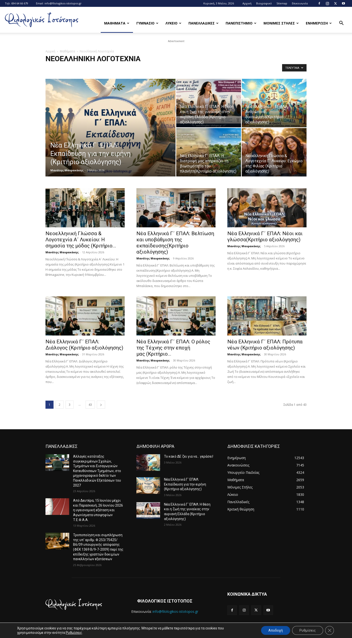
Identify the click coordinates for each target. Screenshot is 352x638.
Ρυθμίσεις (74, 633)
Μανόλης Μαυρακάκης (67, 170)
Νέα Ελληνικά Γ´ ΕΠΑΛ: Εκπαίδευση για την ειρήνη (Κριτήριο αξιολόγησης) (185, 484)
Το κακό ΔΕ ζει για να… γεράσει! (188, 456)
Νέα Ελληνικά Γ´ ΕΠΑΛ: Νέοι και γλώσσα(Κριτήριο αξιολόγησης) (265, 237)
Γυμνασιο (147, 23)
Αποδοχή (275, 630)
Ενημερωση (319, 23)
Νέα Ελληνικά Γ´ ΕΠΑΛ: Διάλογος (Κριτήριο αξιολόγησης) (84, 345)
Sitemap (281, 3)
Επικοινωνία (300, 3)
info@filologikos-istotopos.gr (63, 3)
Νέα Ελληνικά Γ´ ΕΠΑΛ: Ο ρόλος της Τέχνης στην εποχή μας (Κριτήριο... (173, 348)
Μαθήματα (67, 51)
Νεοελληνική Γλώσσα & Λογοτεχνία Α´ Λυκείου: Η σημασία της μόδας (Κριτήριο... (80, 240)
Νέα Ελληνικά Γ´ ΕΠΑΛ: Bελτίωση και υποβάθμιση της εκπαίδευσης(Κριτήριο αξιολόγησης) (175, 243)
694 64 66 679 (19, 3)
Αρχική (247, 3)
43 (90, 405)
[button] (341, 23)
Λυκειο (173, 23)
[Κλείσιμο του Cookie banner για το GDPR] (329, 630)
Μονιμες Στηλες (281, 23)
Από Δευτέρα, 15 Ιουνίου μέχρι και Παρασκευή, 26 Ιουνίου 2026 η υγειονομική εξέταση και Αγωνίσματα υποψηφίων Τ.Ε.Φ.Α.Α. (98, 510)
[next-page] (101, 405)
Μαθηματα (116, 23)
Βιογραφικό (264, 3)
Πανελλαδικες (203, 23)
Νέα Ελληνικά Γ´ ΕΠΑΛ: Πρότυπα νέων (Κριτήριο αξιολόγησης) (265, 345)
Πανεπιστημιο (241, 23)
